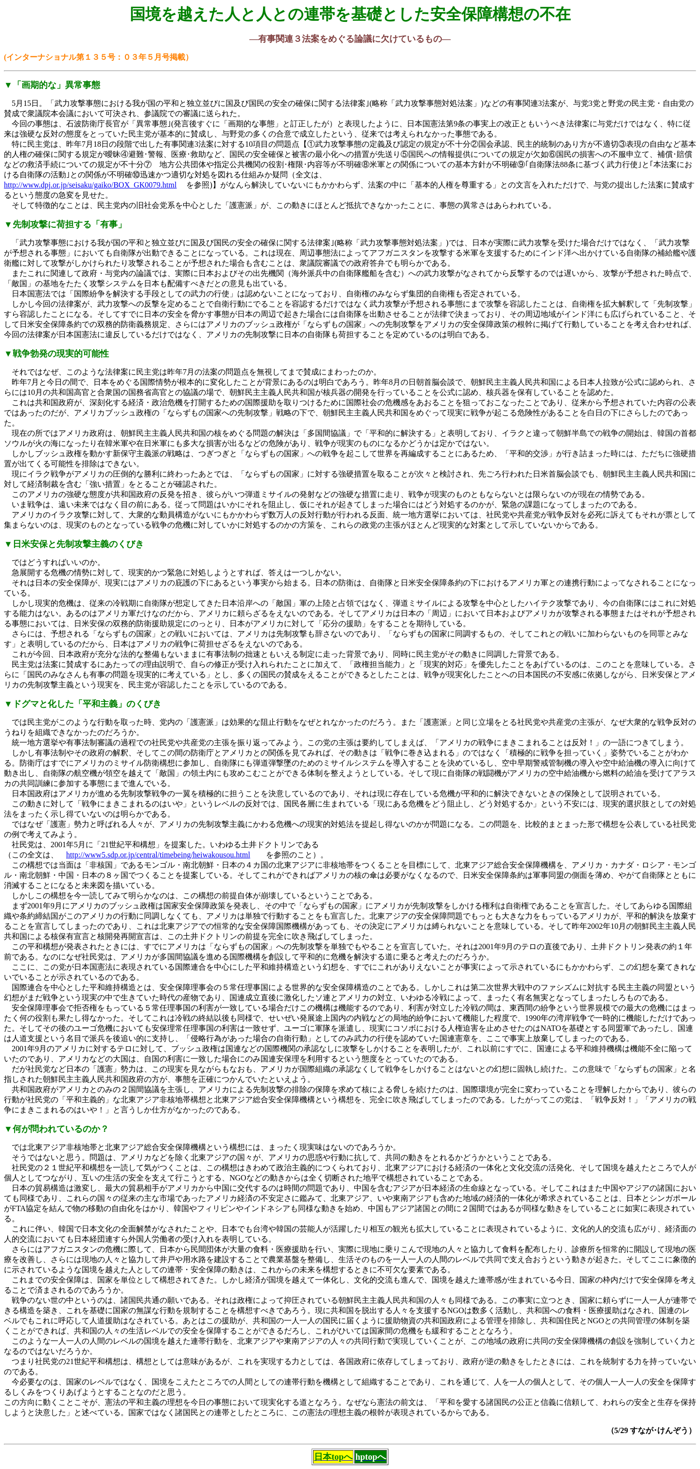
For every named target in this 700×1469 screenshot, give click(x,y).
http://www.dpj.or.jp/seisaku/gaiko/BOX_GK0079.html (90, 185)
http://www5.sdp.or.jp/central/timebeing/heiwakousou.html (158, 855)
